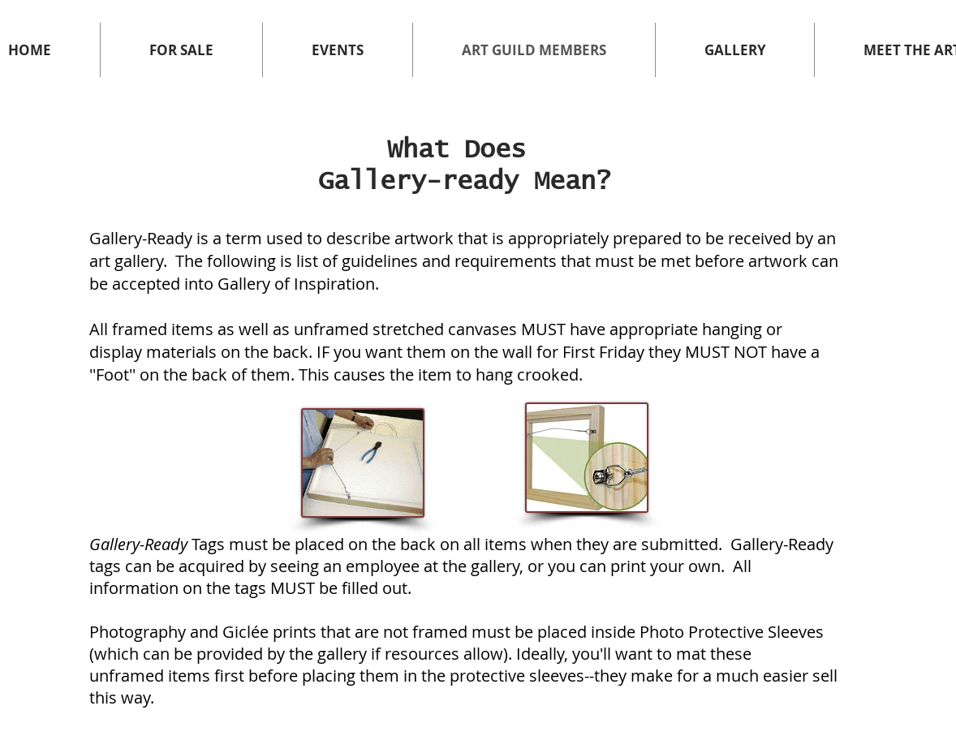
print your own (665, 566)
